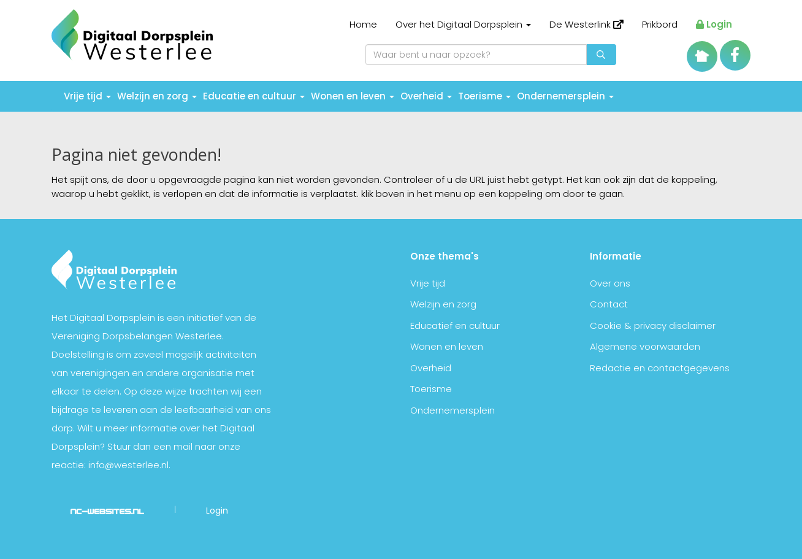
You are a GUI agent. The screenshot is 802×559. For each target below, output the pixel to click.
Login (714, 24)
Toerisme (484, 96)
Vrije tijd (87, 96)
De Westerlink (586, 24)
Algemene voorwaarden (645, 346)
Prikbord (660, 24)
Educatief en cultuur (455, 325)
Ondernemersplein (565, 96)
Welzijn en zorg (157, 96)
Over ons (610, 283)
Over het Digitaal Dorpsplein (463, 24)
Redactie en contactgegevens (660, 367)
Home (363, 24)
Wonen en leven (352, 96)
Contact (609, 304)
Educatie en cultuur (254, 96)
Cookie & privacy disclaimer (653, 325)
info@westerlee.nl (128, 464)
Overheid (426, 96)
